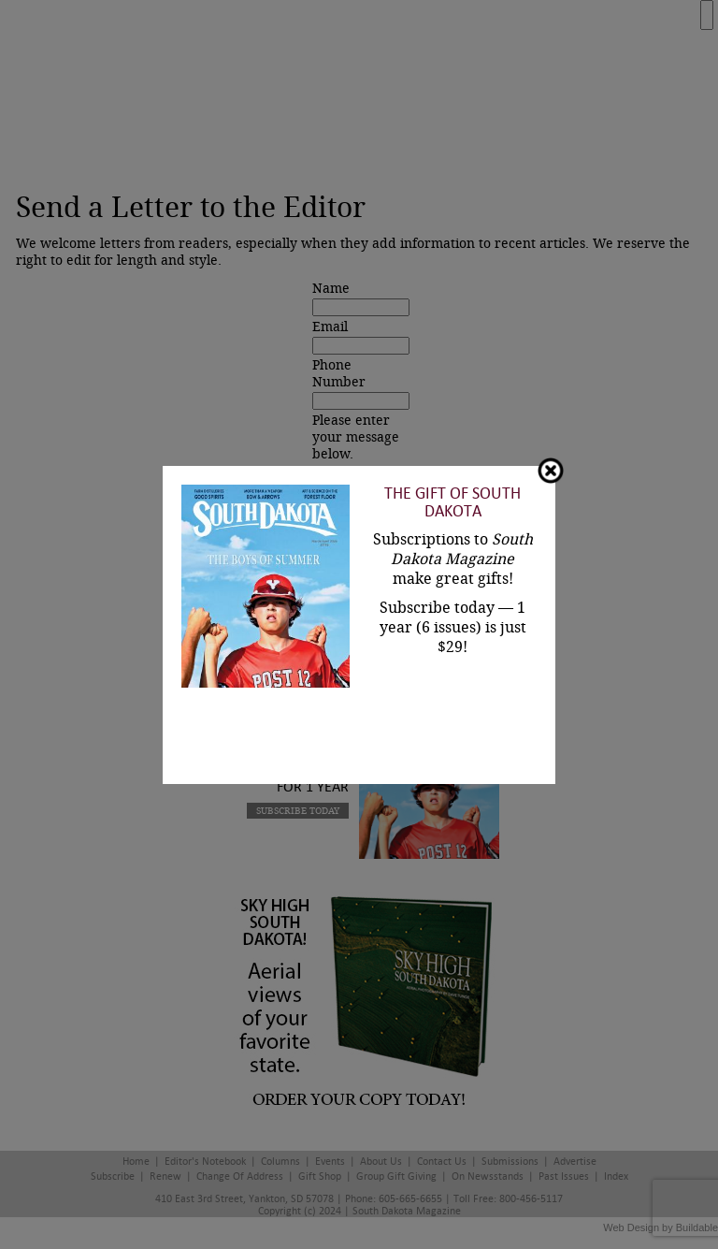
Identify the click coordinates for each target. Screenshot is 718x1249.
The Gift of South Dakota (452, 502)
